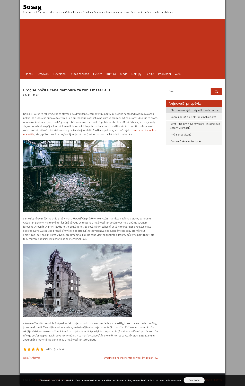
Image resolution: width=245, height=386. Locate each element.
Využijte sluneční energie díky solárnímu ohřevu (131, 358)
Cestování (43, 74)
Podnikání (164, 74)
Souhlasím (194, 380)
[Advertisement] (122, 43)
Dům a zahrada (79, 74)
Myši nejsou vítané (180, 134)
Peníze (149, 74)
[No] (240, 380)
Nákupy (136, 74)
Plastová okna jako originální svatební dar (194, 110)
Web (178, 74)
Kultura (111, 74)
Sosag (32, 7)
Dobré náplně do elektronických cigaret (193, 117)
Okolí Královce (31, 358)
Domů (29, 74)
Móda (123, 74)
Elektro (97, 74)
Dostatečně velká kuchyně (185, 141)
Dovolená (59, 74)
